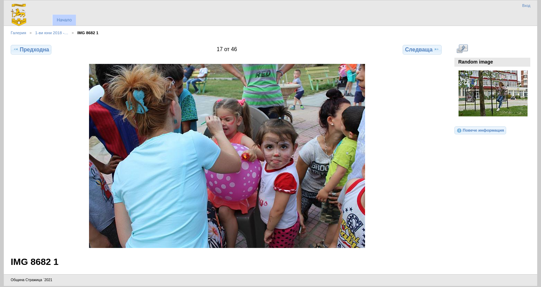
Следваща (422, 49)
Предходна (31, 49)
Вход (526, 6)
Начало (64, 20)
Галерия (18, 32)
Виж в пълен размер (462, 49)
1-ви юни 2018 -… (51, 32)
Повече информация (480, 130)
